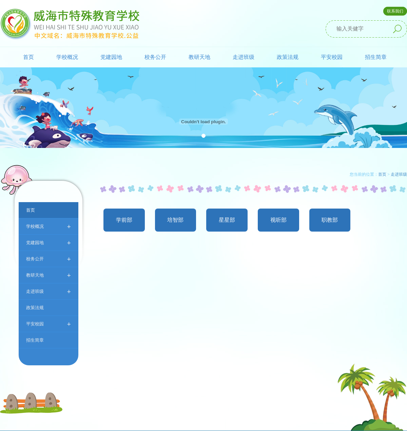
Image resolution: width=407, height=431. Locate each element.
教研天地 (48, 275)
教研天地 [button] (199, 57)
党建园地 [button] (111, 57)
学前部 (124, 220)
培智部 (175, 220)
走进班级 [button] (243, 57)
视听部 (278, 220)
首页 (28, 57)
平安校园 (48, 323)
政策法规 (287, 57)
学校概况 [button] (67, 57)
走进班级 (48, 291)
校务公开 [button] (155, 57)
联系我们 (395, 11)
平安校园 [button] (332, 57)
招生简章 (376, 57)
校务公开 (48, 258)
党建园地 (48, 242)
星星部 (227, 220)
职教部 (330, 220)
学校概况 (48, 226)
